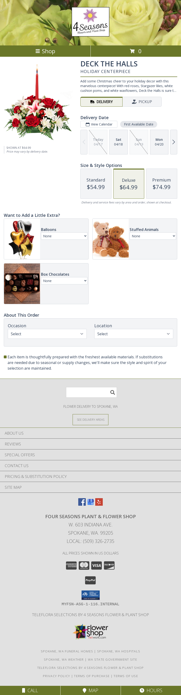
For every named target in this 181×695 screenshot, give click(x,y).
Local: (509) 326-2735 (90, 541)
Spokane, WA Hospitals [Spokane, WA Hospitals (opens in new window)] (118, 651)
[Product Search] (91, 392)
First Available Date (138, 124)
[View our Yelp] (99, 504)
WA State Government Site (112, 659)
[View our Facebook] (82, 504)
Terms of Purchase (92, 676)
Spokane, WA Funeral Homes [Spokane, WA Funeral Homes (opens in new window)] (67, 651)
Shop (45, 51)
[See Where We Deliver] (90, 419)
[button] (91, 595)
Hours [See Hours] (151, 690)
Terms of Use (126, 676)
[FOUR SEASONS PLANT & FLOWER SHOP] (90, 33)
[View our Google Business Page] (90, 504)
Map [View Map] (90, 690)
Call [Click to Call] (30, 690)
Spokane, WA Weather (64, 659)
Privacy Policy (56, 676)
